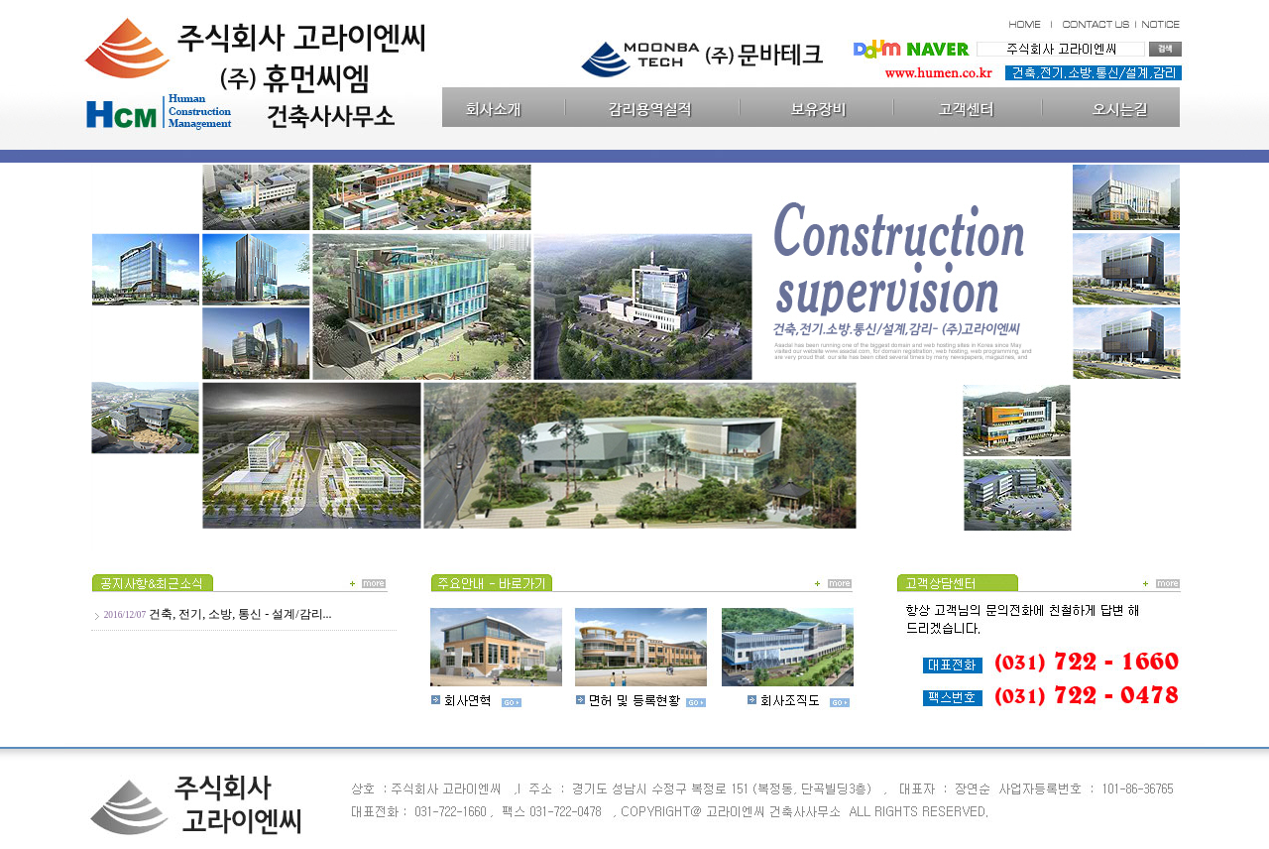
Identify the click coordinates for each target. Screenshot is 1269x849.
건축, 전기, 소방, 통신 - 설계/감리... (240, 614)
